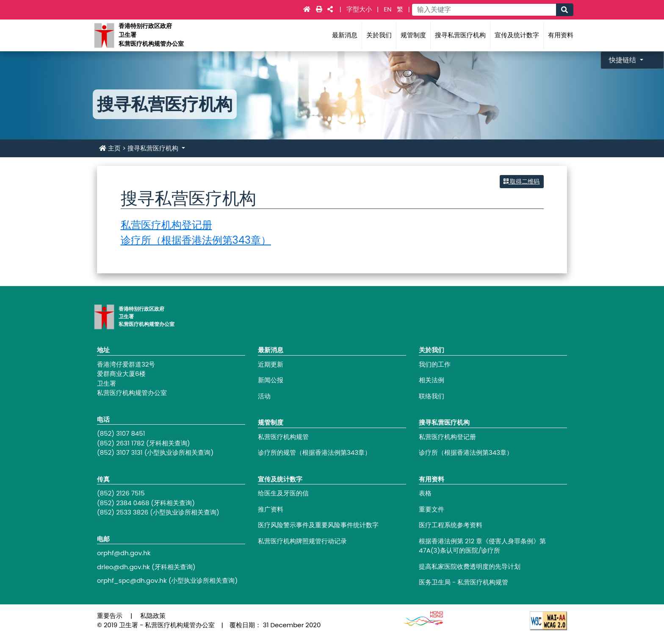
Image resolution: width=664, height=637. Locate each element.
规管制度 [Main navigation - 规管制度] (413, 35)
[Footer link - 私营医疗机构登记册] (493, 437)
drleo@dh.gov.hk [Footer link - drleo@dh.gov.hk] (123, 566)
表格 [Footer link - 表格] (425, 493)
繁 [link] (400, 9)
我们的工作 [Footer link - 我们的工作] (435, 364)
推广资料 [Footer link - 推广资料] (270, 509)
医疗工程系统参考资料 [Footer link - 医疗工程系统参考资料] (450, 524)
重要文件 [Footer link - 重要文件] (431, 509)
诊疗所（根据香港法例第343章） (196, 240)
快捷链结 (623, 60)
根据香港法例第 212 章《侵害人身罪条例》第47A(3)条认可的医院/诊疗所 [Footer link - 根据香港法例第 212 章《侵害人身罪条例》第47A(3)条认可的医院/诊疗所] (482, 546)
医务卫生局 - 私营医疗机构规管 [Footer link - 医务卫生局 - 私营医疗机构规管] (463, 582)
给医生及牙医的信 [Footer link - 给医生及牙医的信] (283, 493)
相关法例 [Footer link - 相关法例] (431, 380)
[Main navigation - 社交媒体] (330, 9)
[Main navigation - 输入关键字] (484, 9)
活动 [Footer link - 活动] (264, 396)
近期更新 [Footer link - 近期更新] (270, 364)
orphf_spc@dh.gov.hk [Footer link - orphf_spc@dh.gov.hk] (132, 580)
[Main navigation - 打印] (320, 9)
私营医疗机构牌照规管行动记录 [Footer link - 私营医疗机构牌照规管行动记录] (302, 541)
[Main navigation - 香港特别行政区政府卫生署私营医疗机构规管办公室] (104, 35)
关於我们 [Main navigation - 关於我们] (379, 35)
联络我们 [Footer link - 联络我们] (431, 396)
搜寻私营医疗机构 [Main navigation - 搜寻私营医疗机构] (460, 35)
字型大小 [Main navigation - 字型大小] (360, 9)
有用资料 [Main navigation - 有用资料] (560, 35)
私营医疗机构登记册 (166, 225)
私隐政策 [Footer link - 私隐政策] (153, 615)
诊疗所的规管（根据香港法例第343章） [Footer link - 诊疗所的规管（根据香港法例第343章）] (314, 452)
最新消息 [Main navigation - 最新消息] (344, 35)
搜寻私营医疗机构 (153, 148)
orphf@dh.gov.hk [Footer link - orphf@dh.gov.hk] (124, 552)
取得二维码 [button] (522, 181)
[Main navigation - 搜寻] (564, 9)
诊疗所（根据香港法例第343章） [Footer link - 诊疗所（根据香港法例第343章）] (466, 452)
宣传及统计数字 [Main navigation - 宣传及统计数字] (517, 35)
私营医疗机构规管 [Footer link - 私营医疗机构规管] (283, 436)
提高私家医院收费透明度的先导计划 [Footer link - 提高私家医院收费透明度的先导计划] (469, 566)
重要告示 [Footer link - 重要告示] (109, 615)
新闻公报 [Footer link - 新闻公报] (270, 380)
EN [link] (387, 9)
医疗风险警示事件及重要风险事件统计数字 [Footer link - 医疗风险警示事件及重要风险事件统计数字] (318, 524)
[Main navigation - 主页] (308, 9)
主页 (110, 148)
